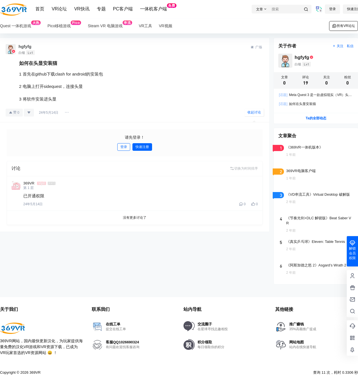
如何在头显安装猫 (297, 104)
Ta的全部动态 (316, 118)
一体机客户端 (158, 7)
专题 (101, 8)
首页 (39, 8)
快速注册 (142, 147)
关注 (337, 46)
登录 (332, 9)
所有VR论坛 (343, 26)
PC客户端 (123, 8)
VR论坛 (59, 8)
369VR (34, 372)
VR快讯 (81, 8)
